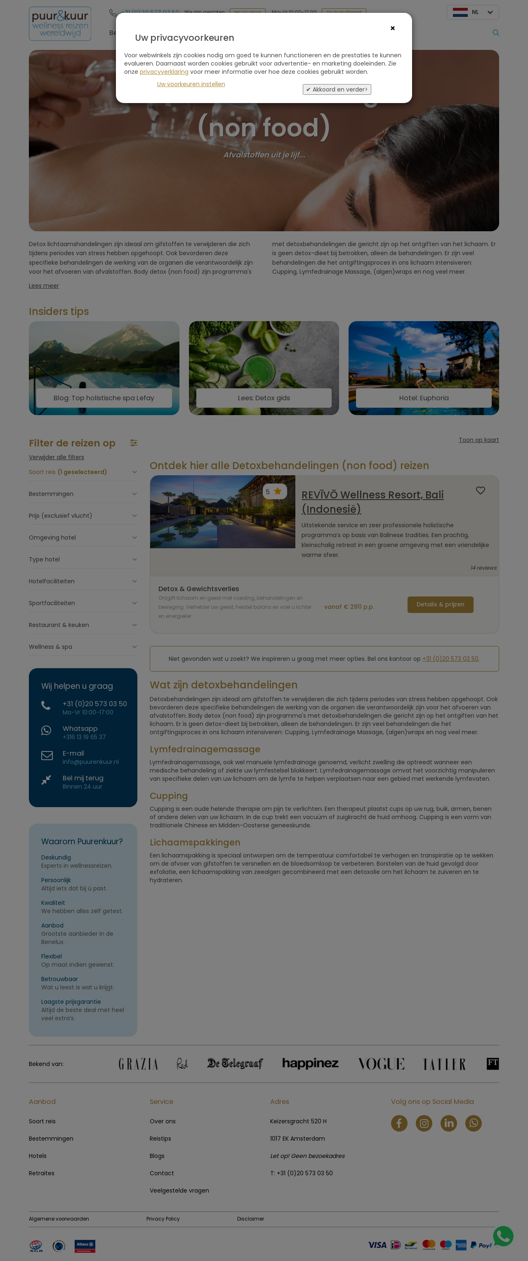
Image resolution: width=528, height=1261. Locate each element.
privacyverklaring (164, 72)
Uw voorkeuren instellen (191, 84)
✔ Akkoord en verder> (337, 89)
